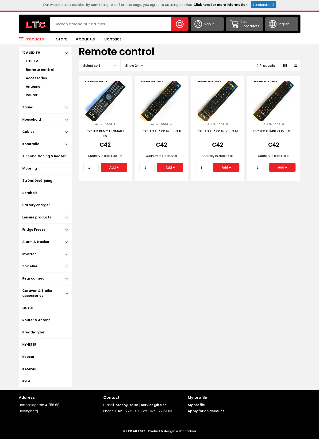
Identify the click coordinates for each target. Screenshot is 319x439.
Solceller (45, 266)
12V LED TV (45, 52)
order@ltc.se (126, 405)
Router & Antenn (36, 320)
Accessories (36, 78)
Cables (45, 131)
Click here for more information (220, 4)
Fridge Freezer (45, 229)
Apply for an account (206, 411)
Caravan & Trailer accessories (45, 293)
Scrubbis (30, 192)
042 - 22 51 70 (127, 411)
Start (61, 39)
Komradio (45, 144)
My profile (196, 405)
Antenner (34, 86)
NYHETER (29, 344)
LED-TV (32, 61)
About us (85, 39)
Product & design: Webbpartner (172, 431)
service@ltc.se (154, 405)
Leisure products (45, 217)
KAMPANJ (30, 369)
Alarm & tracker (45, 241)
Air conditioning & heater (44, 156)
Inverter (45, 254)
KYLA (26, 381)
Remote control (40, 69)
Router (32, 95)
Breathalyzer (33, 332)
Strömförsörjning (37, 180)
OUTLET (28, 307)
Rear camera (45, 278)
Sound (45, 107)
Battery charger (36, 205)
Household (45, 119)
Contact (112, 39)
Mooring (29, 168)
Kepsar (28, 356)
